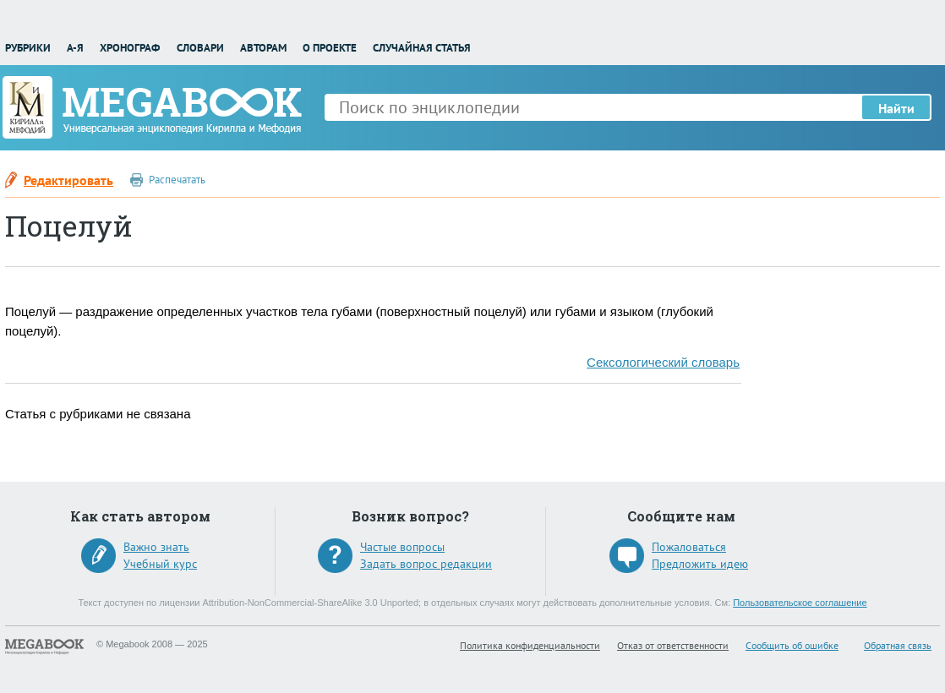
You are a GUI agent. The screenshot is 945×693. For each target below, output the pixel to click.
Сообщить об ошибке (792, 645)
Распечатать (177, 179)
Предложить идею (700, 563)
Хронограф (130, 48)
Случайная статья (422, 48)
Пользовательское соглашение (799, 603)
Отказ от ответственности (673, 645)
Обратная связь (897, 645)
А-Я (75, 48)
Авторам (263, 48)
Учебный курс (160, 563)
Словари (200, 48)
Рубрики (28, 48)
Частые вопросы (402, 546)
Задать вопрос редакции (426, 563)
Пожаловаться (689, 546)
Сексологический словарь (663, 362)
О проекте (330, 48)
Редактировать (68, 180)
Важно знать (156, 546)
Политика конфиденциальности (530, 645)
